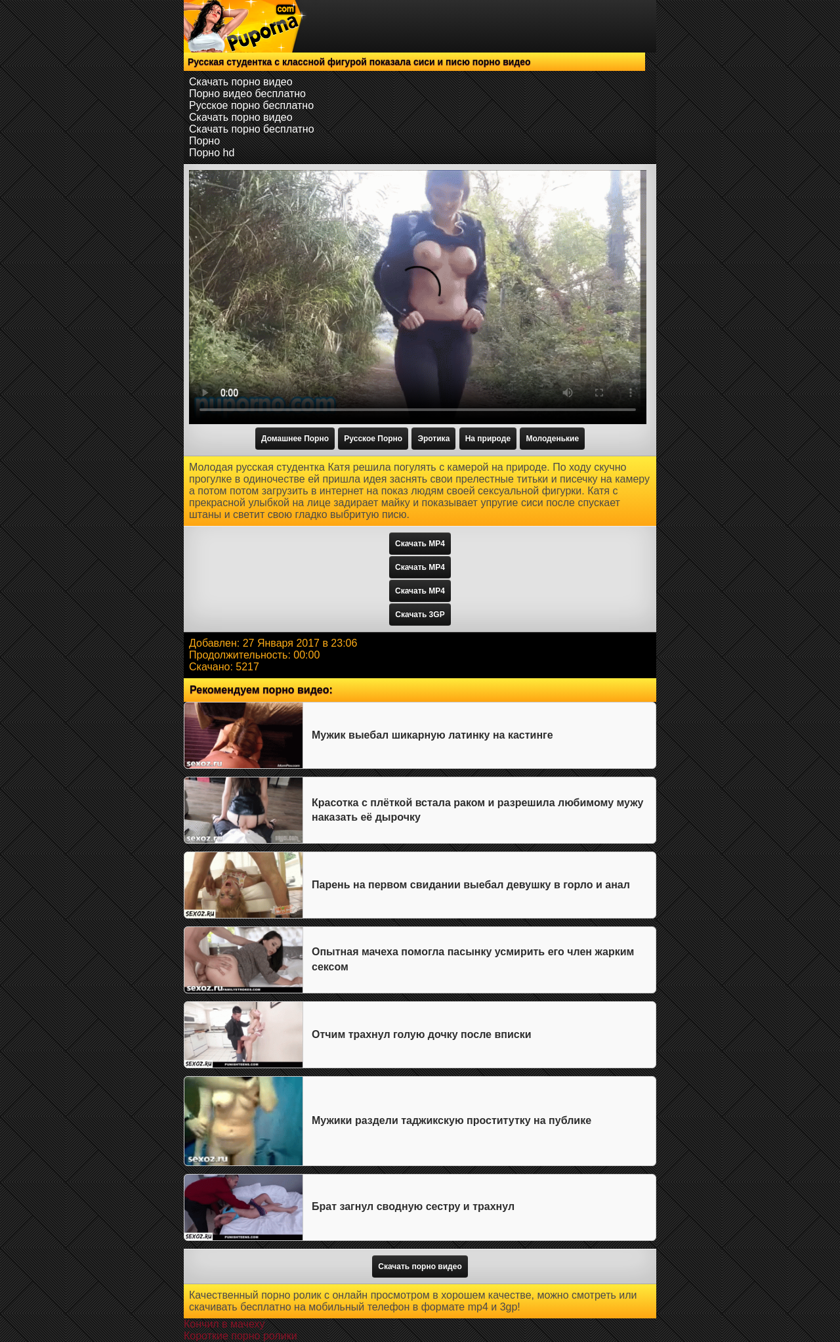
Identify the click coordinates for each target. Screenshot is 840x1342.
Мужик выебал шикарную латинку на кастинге (432, 735)
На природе (488, 438)
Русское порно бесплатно (251, 105)
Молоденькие (552, 438)
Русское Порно (373, 438)
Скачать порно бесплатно (251, 129)
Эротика (433, 438)
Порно (204, 140)
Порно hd (211, 152)
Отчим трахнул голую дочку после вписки (422, 1034)
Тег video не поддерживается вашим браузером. (417, 297)
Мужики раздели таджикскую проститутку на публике (451, 1120)
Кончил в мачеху (224, 1324)
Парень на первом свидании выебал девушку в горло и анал (471, 884)
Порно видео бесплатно (247, 93)
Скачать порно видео (241, 81)
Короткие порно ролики (240, 1335)
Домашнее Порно (295, 438)
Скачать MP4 (420, 543)
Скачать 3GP (419, 614)
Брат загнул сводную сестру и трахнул (413, 1206)
